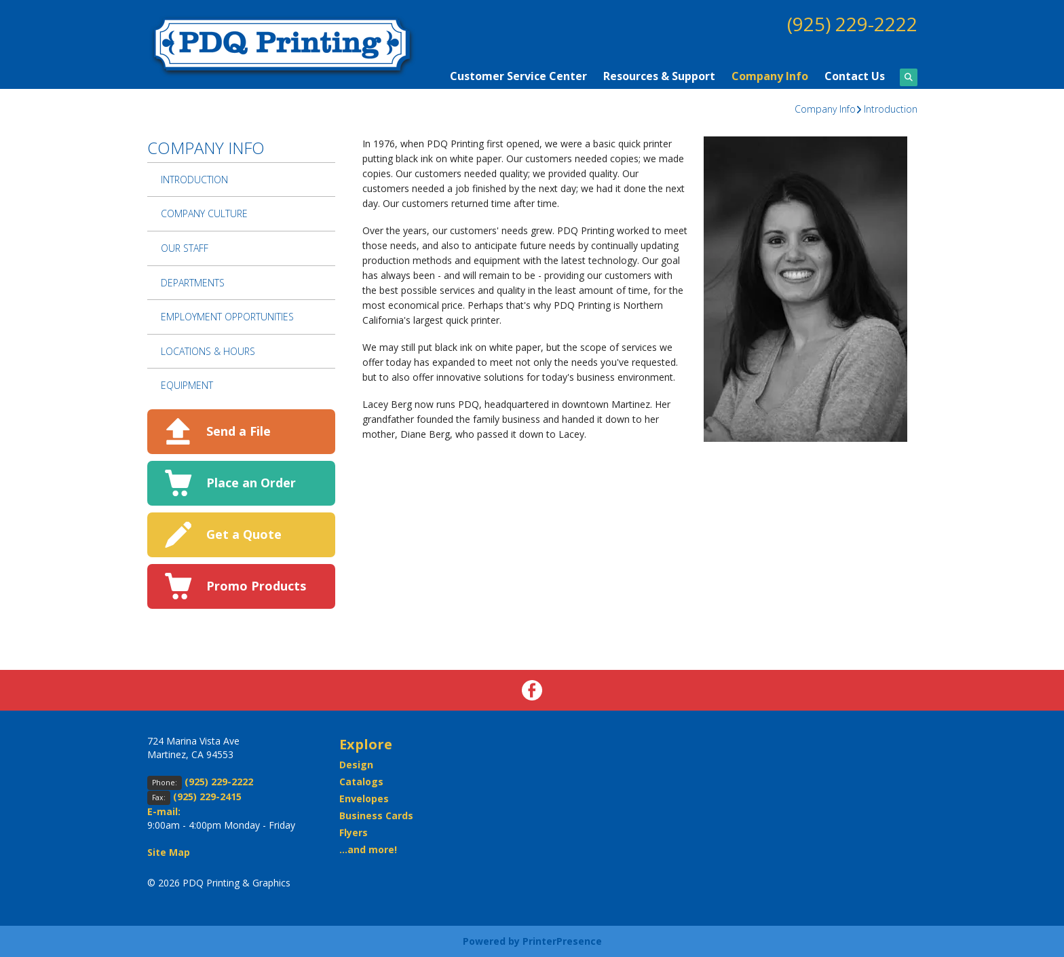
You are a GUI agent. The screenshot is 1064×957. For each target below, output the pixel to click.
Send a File (238, 431)
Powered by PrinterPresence (532, 941)
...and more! (368, 849)
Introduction (890, 108)
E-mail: (163, 811)
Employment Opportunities (227, 316)
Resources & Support (659, 76)
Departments (193, 282)
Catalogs (361, 781)
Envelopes (364, 798)
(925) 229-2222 (852, 24)
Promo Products (256, 586)
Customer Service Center (518, 76)
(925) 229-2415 (207, 796)
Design (356, 764)
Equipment (187, 385)
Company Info (770, 76)
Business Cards (376, 815)
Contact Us (854, 76)
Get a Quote (244, 534)
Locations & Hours (208, 351)
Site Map (168, 852)
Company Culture (204, 213)
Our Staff (184, 248)
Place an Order (251, 482)
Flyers (353, 832)
